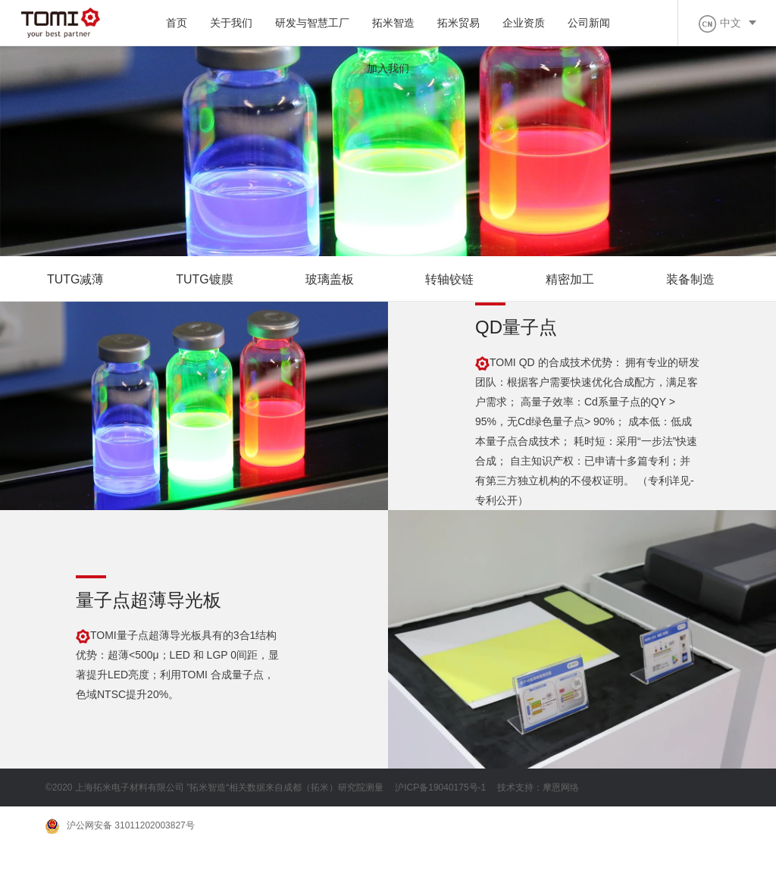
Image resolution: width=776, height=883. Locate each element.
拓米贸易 (458, 23)
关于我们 (231, 23)
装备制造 (691, 279)
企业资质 (523, 23)
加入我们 (388, 68)
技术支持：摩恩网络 (538, 788)
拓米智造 (393, 23)
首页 (176, 23)
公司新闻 (589, 23)
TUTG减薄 (76, 279)
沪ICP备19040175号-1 (440, 788)
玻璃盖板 (329, 279)
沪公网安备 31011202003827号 (120, 826)
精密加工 (570, 279)
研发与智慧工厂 (312, 23)
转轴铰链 (450, 279)
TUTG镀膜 (205, 279)
